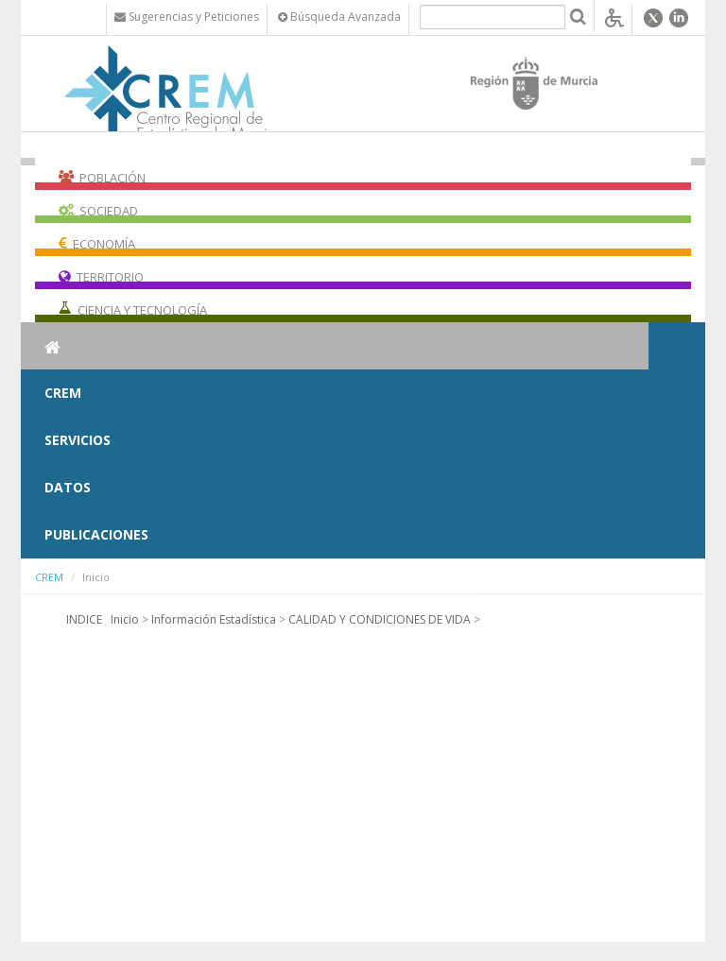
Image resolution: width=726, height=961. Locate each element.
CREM (62, 393)
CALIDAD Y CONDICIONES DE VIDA (379, 619)
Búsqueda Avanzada (339, 17)
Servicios (77, 440)
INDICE (84, 619)
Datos (67, 487)
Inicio (125, 619)
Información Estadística (213, 619)
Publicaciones (96, 534)
